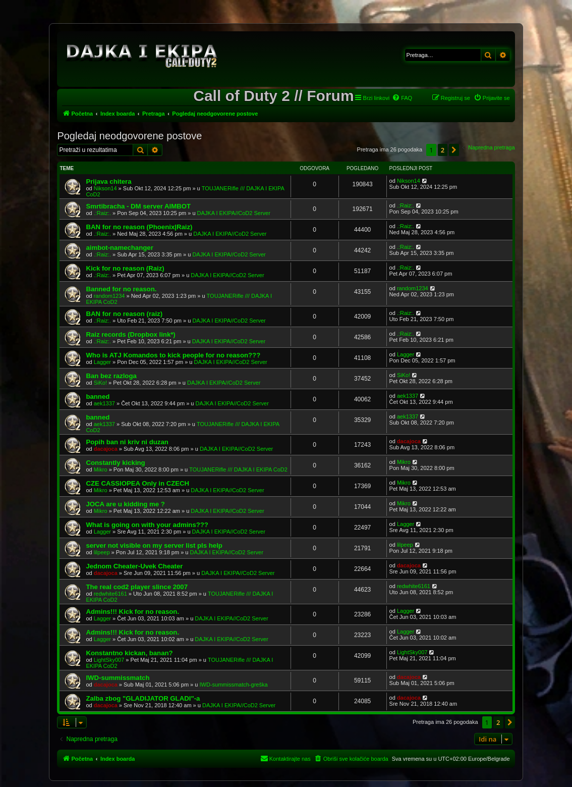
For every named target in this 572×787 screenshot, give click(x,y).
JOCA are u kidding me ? (125, 504)
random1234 (109, 296)
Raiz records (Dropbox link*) (130, 334)
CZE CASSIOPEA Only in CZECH (137, 483)
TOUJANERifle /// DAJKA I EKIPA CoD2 (238, 469)
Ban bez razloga (111, 376)
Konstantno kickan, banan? (129, 653)
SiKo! (100, 383)
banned (97, 396)
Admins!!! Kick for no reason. (132, 611)
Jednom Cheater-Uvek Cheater (134, 566)
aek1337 (104, 403)
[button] (454, 150)
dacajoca (106, 449)
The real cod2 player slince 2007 (137, 587)
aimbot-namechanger (119, 247)
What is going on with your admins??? (147, 525)
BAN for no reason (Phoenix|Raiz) (139, 227)
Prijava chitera (108, 181)
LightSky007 (109, 660)
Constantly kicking (115, 462)
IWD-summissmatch (117, 677)
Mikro (100, 469)
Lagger (102, 362)
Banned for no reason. (121, 289)
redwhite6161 (110, 594)
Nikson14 (105, 188)
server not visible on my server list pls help (154, 545)
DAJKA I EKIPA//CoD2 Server (233, 213)
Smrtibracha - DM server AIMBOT (138, 206)
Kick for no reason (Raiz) (125, 268)
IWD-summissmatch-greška (233, 684)
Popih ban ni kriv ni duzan (127, 442)
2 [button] (442, 149)
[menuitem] (402, 98)
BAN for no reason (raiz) (124, 314)
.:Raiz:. (102, 213)
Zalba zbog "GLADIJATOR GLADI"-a (143, 698)
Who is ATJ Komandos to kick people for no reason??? (173, 355)
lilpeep (102, 552)
